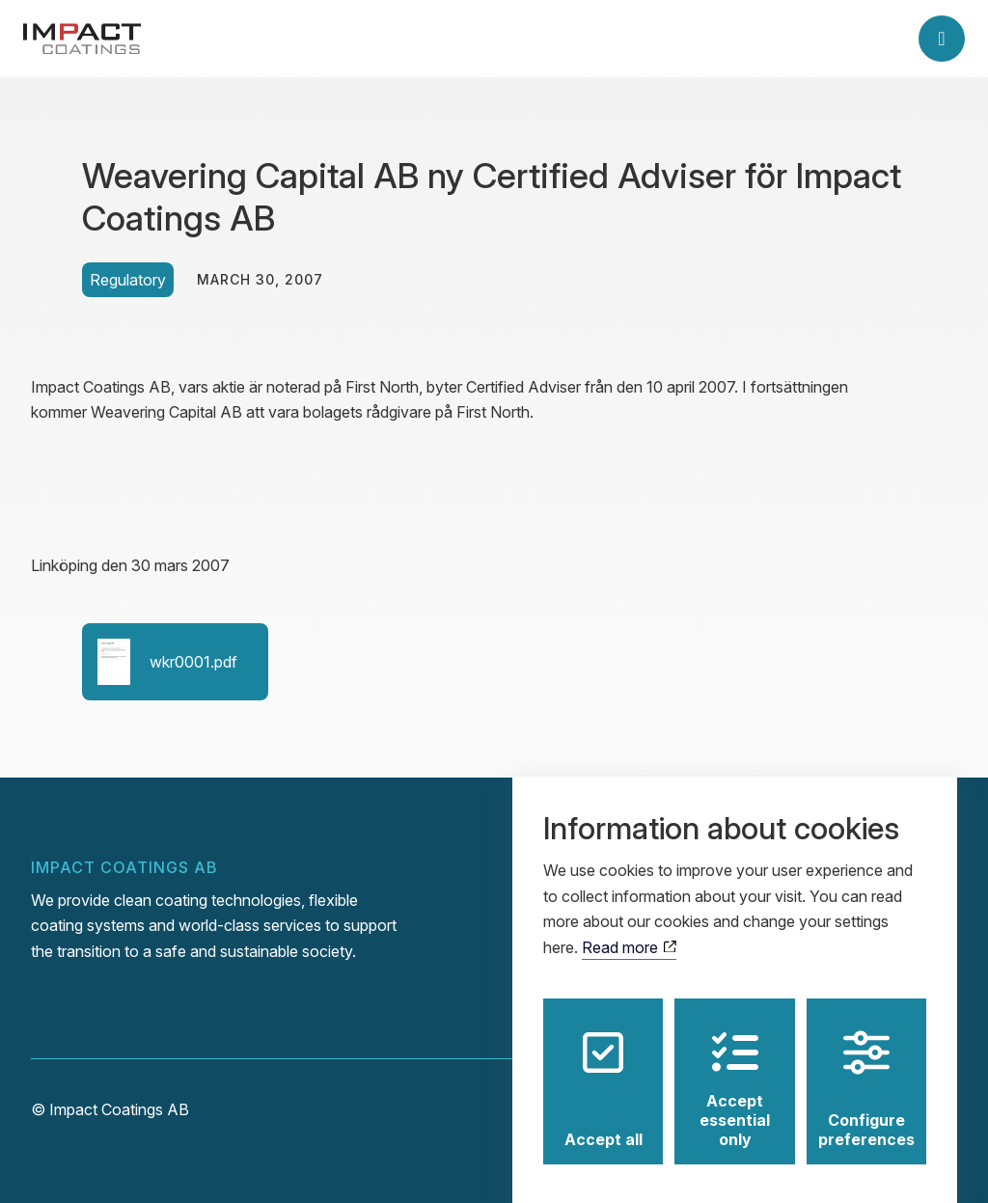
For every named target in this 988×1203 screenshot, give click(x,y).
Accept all (603, 1071)
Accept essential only (735, 1071)
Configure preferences (866, 1071)
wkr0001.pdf (167, 662)
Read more (628, 929)
